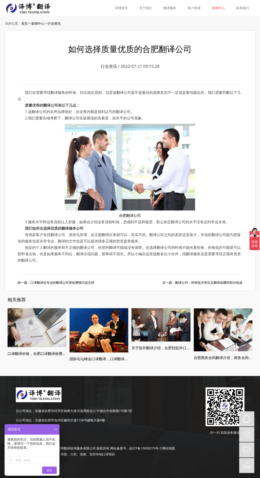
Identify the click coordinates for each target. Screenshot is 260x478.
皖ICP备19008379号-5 (145, 448)
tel (246, 434)
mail (246, 449)
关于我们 (145, 8)
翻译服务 (170, 8)
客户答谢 (194, 8)
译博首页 (121, 8)
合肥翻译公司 (130, 215)
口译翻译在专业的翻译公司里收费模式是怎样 (62, 282)
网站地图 (168, 448)
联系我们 (242, 8)
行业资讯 (54, 23)
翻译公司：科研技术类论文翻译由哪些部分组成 (208, 282)
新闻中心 (218, 8)
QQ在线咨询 (246, 418)
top (246, 465)
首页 (24, 23)
